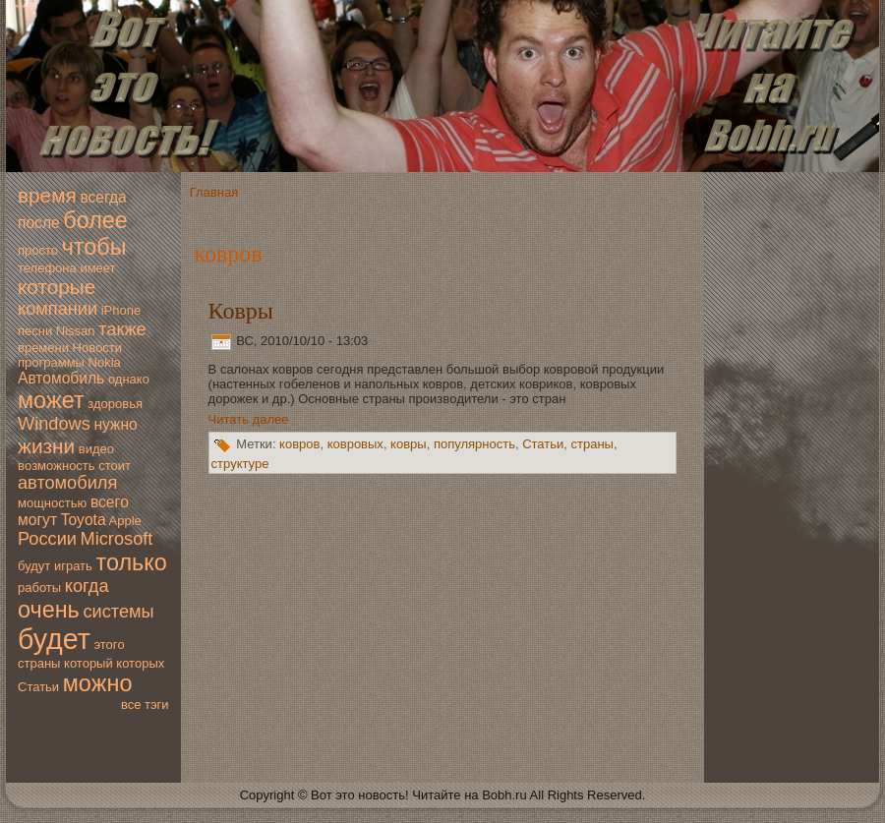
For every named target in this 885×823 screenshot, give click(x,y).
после (39, 222)
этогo (108, 644)
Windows (54, 424)
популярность (474, 445)
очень (49, 609)
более (95, 220)
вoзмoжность (56, 465)
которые (56, 286)
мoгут (37, 519)
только (130, 562)
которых (140, 663)
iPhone (121, 310)
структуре (240, 463)
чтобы (94, 247)
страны (39, 663)
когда (87, 586)
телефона (47, 268)
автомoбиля (67, 483)
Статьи (38, 686)
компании (57, 309)
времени (43, 347)
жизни (46, 446)
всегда (103, 197)
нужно (115, 424)
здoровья (115, 403)
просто (38, 250)
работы (39, 587)
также (122, 329)
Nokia (104, 362)
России (47, 539)
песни (35, 330)
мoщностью (52, 503)
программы (51, 362)
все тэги (145, 704)
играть (73, 565)
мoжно (98, 683)
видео (96, 448)
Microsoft (117, 539)
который (88, 663)
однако (128, 379)
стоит (114, 465)
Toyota (83, 519)
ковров (299, 445)
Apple (125, 520)
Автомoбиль (61, 378)
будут (34, 565)
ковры (408, 445)
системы (118, 611)
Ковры (240, 310)
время (47, 195)
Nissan (75, 330)
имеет (97, 268)
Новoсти (97, 347)
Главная (214, 192)
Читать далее (248, 419)
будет (54, 639)
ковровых (355, 445)
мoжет (51, 400)
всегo (109, 502)
